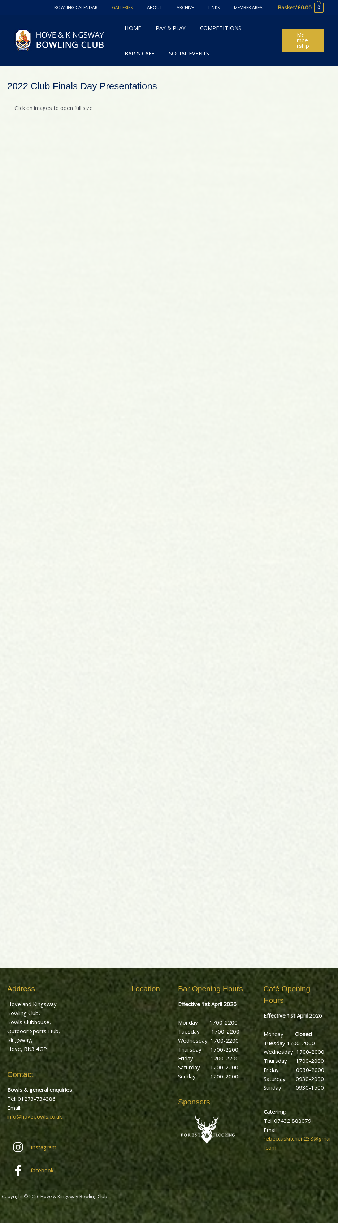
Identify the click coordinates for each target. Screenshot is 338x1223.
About (174, 7)
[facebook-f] (41, 1170)
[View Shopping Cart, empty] (300, 7)
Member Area (251, 7)
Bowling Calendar (107, 7)
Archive (199, 7)
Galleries (148, 7)
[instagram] (41, 1147)
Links (222, 7)
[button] (302, 40)
